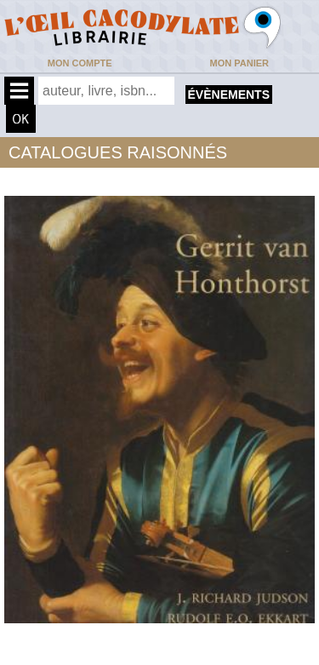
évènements (229, 94)
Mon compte (80, 63)
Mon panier (239, 63)
